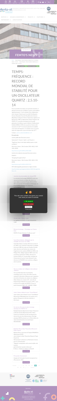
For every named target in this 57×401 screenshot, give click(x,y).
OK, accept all (28, 201)
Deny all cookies (28, 204)
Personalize (28, 207)
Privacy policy (28, 209)
